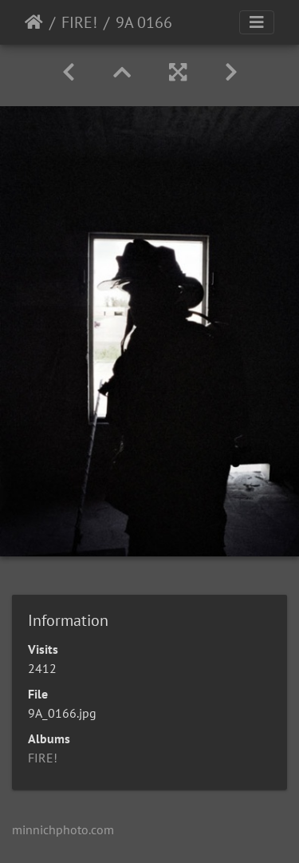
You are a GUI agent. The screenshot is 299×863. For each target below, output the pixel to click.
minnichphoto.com (63, 829)
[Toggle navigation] (256, 22)
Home (34, 22)
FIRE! (79, 22)
